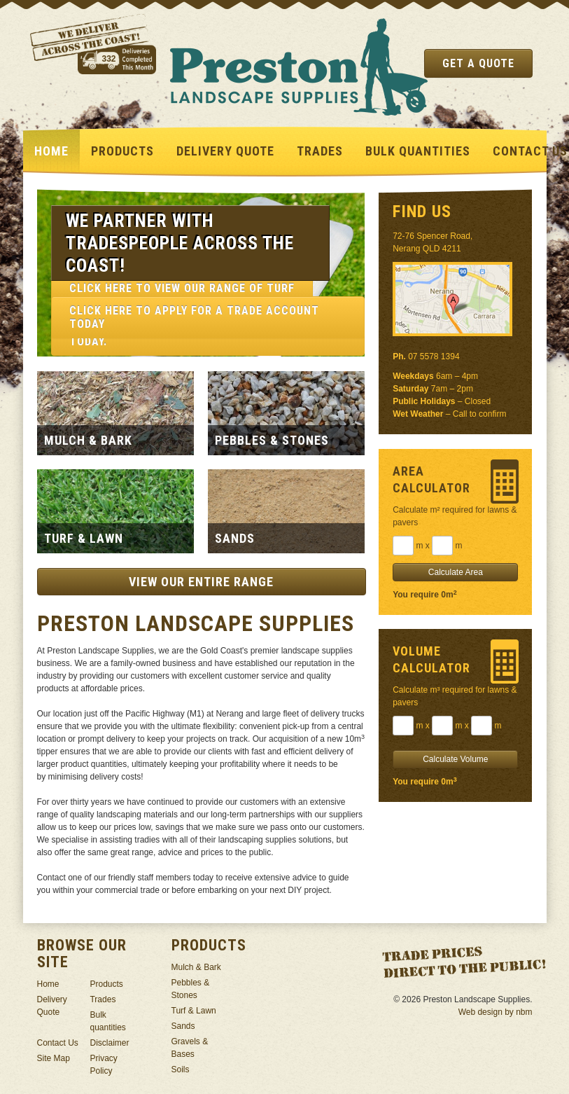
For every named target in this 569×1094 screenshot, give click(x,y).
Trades (320, 151)
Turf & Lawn (193, 1011)
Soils (180, 1069)
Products (122, 151)
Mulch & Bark (196, 967)
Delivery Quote (225, 151)
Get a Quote (478, 63)
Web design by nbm (495, 1012)
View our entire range (201, 581)
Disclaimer (109, 1043)
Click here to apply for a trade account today (194, 317)
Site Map (53, 1058)
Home (51, 151)
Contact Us (57, 1043)
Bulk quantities (417, 151)
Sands (183, 1026)
